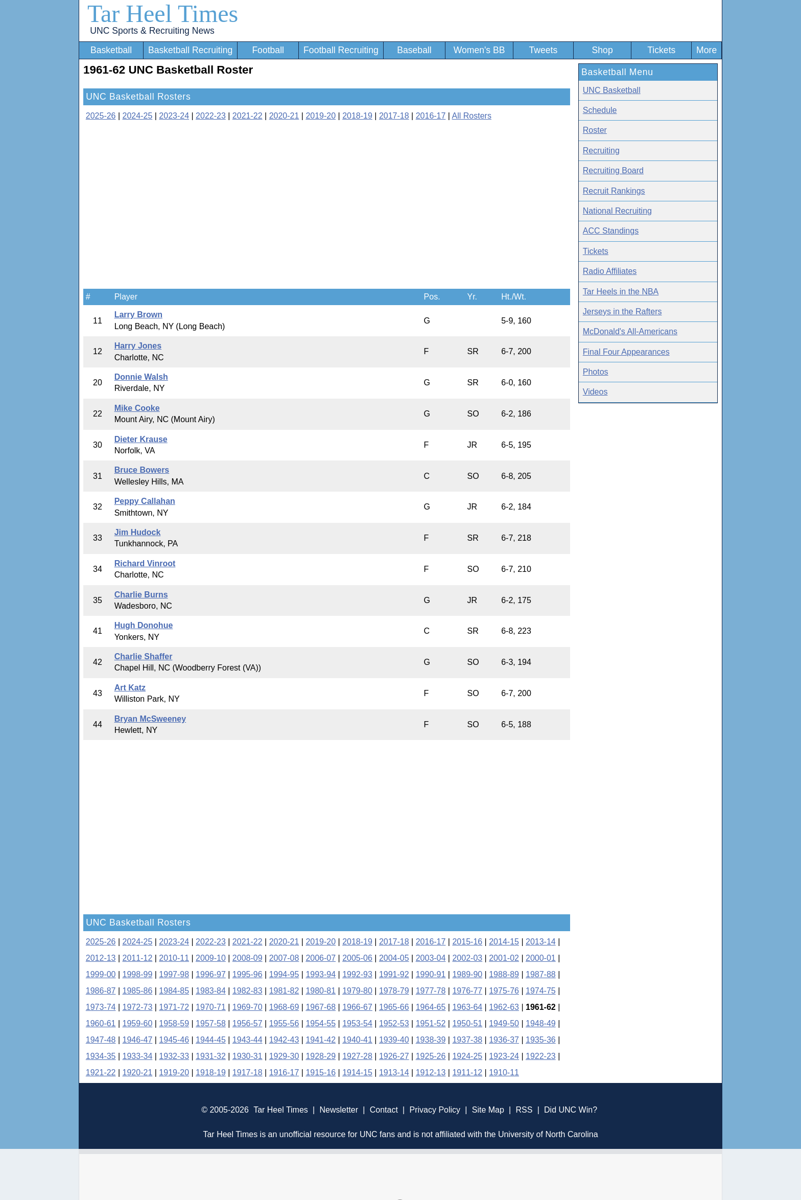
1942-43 (284, 1039)
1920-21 (138, 1072)
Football (268, 50)
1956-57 (247, 1023)
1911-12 (467, 1072)
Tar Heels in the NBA (621, 291)
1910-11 (504, 1072)
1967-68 (320, 1007)
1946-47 (138, 1039)
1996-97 (211, 974)
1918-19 (211, 1072)
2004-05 (394, 958)
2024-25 (138, 115)
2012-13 (101, 958)
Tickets (661, 50)
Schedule (600, 110)
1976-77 (467, 990)
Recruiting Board (613, 170)
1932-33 (174, 1056)
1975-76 (504, 990)
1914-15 (357, 1072)
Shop (602, 50)
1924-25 (467, 1056)
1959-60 (138, 1023)
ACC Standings (611, 230)
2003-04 (431, 958)
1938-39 (431, 1039)
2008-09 (247, 958)
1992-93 (357, 974)
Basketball (111, 50)
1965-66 (394, 1007)
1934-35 (101, 1056)
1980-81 (320, 990)
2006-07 (320, 958)
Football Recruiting (341, 50)
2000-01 (541, 958)
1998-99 (138, 974)
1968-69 (284, 1007)
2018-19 (357, 115)
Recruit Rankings (614, 191)
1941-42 (320, 1039)
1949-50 (504, 1023)
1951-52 (431, 1023)
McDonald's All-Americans (630, 331)
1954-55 (320, 1023)
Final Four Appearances (626, 352)
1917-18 (247, 1072)
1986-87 (101, 990)
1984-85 (174, 990)
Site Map (488, 1109)
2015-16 (467, 941)
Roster (595, 130)
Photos (595, 371)
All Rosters (471, 115)
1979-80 (357, 990)
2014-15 (504, 941)
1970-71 (211, 1007)
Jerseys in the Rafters (622, 311)
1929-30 (284, 1056)
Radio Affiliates (610, 271)
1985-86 (138, 990)
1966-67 (357, 1007)
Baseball (414, 50)
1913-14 (394, 1072)
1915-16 (320, 1072)
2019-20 (320, 115)
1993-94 (320, 974)
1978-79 (394, 990)
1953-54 (357, 1023)
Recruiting (601, 150)
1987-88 (541, 974)
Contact (384, 1109)
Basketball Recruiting (190, 50)
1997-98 (174, 974)
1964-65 (431, 1007)
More (706, 50)
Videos (595, 391)
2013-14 (541, 941)
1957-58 (211, 1023)
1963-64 (467, 1007)
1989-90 (467, 974)
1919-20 (174, 1072)
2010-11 (174, 958)
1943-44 (247, 1039)
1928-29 (320, 1056)
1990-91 (431, 974)
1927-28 (357, 1056)
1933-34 (138, 1056)
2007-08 (284, 958)
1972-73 (138, 1007)
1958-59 (174, 1023)
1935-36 (541, 1039)
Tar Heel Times (162, 13)
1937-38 (467, 1039)
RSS (523, 1109)
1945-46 (174, 1039)
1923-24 (504, 1056)
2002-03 (467, 958)
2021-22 (247, 115)
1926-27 (394, 1056)
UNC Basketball (612, 90)
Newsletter (338, 1109)
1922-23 (541, 1056)
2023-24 (174, 115)
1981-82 (284, 990)
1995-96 (247, 974)
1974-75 (541, 990)
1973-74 (101, 1007)
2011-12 (138, 958)
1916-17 (284, 1072)
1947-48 (101, 1039)
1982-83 (247, 990)
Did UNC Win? (570, 1109)
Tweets (543, 50)
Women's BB (479, 50)
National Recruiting (617, 210)
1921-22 (101, 1072)
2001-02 (504, 958)
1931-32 (211, 1056)
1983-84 (211, 990)
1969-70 (247, 1007)
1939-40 (394, 1039)
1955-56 (284, 1023)
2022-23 (211, 115)
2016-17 (431, 115)
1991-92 (394, 974)
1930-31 (247, 1056)
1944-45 (211, 1039)
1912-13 (431, 1072)
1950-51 (467, 1023)
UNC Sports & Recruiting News (152, 31)
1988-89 (504, 974)
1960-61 (101, 1023)
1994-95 (284, 974)
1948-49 (541, 1023)
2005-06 (357, 958)
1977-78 (431, 990)
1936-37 (504, 1039)
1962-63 (504, 1007)
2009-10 (211, 958)
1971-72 (174, 1007)
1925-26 (431, 1056)
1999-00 (101, 974)
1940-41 (357, 1039)
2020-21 (284, 115)
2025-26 (101, 115)
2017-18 (394, 115)
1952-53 (394, 1023)
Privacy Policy (434, 1109)
